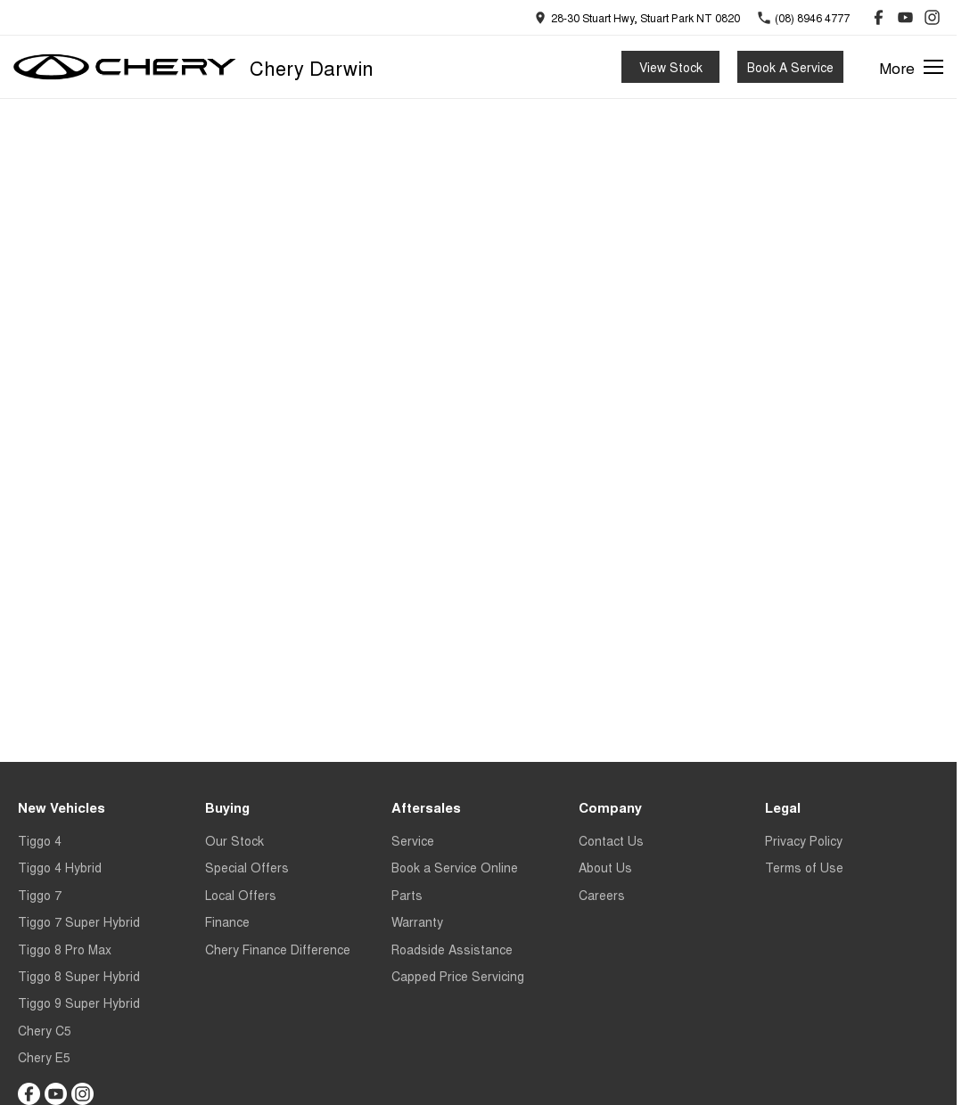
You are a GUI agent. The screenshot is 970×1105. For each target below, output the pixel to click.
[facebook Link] (878, 17)
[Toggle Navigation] (911, 67)
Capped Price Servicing (457, 976)
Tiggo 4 (40, 840)
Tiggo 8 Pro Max (64, 949)
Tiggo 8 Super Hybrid (79, 976)
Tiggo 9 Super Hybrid (79, 1002)
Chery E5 (44, 1057)
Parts (407, 895)
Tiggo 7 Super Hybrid (79, 921)
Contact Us (611, 840)
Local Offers (240, 895)
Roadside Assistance (452, 949)
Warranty (417, 921)
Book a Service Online (454, 867)
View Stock (671, 67)
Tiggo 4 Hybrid (60, 867)
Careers (602, 895)
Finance (227, 921)
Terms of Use (804, 867)
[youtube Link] (905, 17)
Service (412, 840)
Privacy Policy (804, 840)
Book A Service (790, 67)
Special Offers (247, 867)
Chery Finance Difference (277, 949)
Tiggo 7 (40, 895)
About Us (605, 867)
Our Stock (234, 840)
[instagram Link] (932, 17)
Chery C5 (44, 1030)
